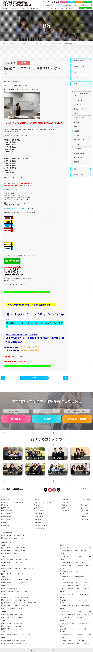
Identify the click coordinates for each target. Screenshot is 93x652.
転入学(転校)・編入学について (43, 502)
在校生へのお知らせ (80, 109)
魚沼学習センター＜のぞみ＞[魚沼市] (13, 626)
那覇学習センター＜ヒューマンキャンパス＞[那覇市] (75, 643)
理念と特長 (6, 499)
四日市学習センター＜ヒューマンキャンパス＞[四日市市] (77, 556)
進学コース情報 (78, 157)
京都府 (62, 568)
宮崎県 (62, 626)
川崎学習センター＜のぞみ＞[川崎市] (13, 614)
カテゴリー (76, 84)
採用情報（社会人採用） (41, 525)
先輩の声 (76, 72)
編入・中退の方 (79, 5)
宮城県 (3, 556)
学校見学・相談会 (77, 419)
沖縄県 (62, 637)
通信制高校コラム (79, 153)
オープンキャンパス (33, 8)
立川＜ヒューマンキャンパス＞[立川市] (13, 609)
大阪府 (62, 559)
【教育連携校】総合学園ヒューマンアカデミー (14, 538)
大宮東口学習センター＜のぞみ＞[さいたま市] (15, 582)
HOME (3, 43)
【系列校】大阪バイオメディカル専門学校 (13, 535)
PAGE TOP (87, 488)
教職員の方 (88, 5)
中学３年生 (56, 5)
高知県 (62, 603)
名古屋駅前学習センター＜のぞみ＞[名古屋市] (74, 551)
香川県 (62, 597)
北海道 (3, 545)
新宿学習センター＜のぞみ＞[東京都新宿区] (15, 600)
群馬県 (3, 571)
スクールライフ (39, 505)
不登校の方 (85, 519)
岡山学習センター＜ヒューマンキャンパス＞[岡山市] (75, 594)
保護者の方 (72, 5)
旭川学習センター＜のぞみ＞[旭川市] (13, 554)
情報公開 (5, 505)
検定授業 (76, 135)
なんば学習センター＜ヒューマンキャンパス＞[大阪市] (76, 565)
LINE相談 (88, 2)
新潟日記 (76, 131)
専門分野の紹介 (7, 516)
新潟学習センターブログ (41, 43)
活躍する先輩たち (69, 8)
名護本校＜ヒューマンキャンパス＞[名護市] (73, 640)
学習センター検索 (86, 8)
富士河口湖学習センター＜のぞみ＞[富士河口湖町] (16, 635)
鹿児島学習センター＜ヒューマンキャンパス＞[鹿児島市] (77, 635)
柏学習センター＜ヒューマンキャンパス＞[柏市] (15, 591)
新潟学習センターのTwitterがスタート (15, 209)
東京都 (3, 594)
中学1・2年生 (64, 5)
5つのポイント (52, 8)
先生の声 (76, 78)
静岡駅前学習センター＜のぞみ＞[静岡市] (14, 640)
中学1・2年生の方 (86, 499)
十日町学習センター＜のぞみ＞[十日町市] (14, 629)
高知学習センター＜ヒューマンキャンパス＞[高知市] (75, 606)
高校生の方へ (48, 5)
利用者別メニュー (39, 514)
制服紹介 (5, 522)
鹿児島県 (62, 632)
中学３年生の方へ (87, 502)
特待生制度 (38, 522)
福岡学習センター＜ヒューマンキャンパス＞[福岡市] (75, 614)
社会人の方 (85, 511)
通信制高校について (8, 508)
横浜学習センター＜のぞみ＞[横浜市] (13, 617)
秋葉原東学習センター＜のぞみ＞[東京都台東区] (16, 606)
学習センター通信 (79, 118)
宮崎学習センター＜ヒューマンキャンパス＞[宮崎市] (75, 629)
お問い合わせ (66, 508)
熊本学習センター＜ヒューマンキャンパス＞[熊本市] (75, 623)
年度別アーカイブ (78, 175)
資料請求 (64, 2)
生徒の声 (76, 144)
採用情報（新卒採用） (40, 528)
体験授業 (72, 2)
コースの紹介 (6, 514)
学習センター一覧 (13, 43)
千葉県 (3, 585)
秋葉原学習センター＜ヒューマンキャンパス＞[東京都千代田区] (19, 603)
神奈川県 (3, 611)
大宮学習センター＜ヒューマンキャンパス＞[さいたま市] (17, 580)
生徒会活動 (77, 149)
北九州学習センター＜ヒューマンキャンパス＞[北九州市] (77, 611)
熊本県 (62, 620)
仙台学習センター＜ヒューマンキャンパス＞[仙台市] (16, 559)
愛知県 (62, 545)
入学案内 (24, 8)
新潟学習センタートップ (80, 60)
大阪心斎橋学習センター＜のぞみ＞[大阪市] (73, 562)
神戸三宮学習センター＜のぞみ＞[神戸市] (73, 577)
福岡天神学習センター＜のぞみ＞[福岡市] (73, 617)
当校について (43, 8)
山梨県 (3, 632)
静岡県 (3, 637)
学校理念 (60, 8)
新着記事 (76, 169)
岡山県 (62, 591)
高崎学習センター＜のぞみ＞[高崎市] (13, 574)
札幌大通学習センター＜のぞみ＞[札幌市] (14, 548)
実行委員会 (77, 122)
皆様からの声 (38, 508)
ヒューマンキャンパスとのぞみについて (13, 502)
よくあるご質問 (39, 516)
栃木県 (3, 565)
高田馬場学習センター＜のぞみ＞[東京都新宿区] (16, 597)
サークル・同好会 (79, 100)
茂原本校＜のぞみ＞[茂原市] (10, 588)
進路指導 (76, 162)
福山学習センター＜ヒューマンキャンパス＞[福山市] (75, 588)
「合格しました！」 (79, 89)
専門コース (77, 126)
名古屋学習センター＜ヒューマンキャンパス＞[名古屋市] (77, 548)
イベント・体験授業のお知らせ (81, 95)
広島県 (62, 580)
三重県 (62, 554)
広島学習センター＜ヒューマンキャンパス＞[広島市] (75, 582)
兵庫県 (62, 574)
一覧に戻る (34, 378)
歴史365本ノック (79, 140)
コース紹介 (5, 8)
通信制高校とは (39, 519)
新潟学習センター (26, 43)
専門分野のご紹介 (14, 8)
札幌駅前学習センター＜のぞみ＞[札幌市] (14, 551)
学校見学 (80, 2)
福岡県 (62, 609)
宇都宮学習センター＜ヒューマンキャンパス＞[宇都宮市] (18, 568)
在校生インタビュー (80, 113)
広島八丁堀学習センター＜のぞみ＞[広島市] (73, 585)
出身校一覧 (6, 525)
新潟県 (3, 620)
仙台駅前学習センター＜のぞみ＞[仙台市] (14, 562)
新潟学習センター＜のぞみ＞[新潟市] (13, 623)
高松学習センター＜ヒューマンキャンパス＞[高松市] (75, 600)
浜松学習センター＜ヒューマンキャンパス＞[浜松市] (16, 643)
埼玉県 (3, 577)
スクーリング (77, 104)
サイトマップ (66, 511)
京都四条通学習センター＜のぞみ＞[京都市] (73, 571)
